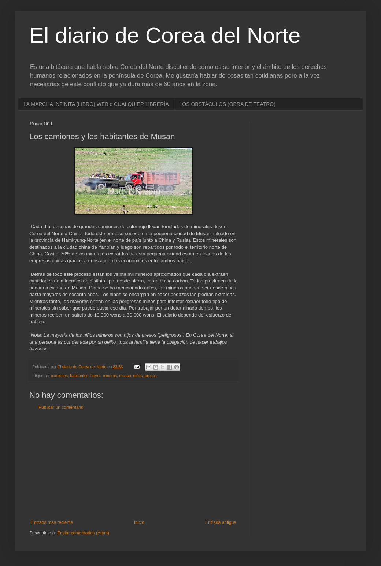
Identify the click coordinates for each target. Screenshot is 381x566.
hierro (95, 375)
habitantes (79, 375)
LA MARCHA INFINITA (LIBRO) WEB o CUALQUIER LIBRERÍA (96, 104)
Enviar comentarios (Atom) (83, 533)
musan (125, 375)
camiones (59, 375)
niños (138, 375)
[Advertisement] (134, 465)
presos (150, 375)
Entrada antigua (220, 522)
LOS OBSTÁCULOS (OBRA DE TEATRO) (227, 104)
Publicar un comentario (61, 407)
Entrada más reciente (52, 522)
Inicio (139, 522)
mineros (110, 375)
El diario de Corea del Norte (164, 35)
